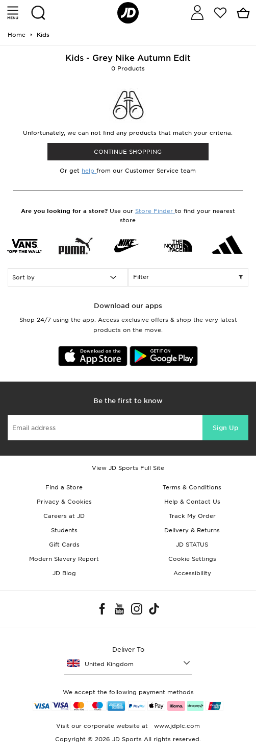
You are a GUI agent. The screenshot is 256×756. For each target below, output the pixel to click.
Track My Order (192, 515)
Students (64, 530)
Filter (188, 277)
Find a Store (64, 487)
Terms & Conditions (192, 487)
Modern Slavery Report (64, 558)
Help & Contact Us (192, 501)
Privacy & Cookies (64, 501)
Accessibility (192, 573)
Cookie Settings (192, 558)
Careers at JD (64, 515)
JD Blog (64, 573)
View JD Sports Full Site (128, 467)
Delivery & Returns (192, 530)
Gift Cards (64, 544)
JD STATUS (192, 544)
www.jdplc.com (176, 725)
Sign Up (225, 428)
